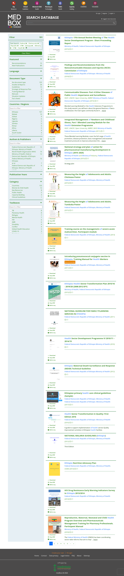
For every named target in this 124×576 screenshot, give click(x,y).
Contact (44, 556)
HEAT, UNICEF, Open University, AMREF (79, 98)
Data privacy (53, 556)
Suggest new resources (108, 19)
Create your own (58, 553)
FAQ (73, 556)
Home (36, 556)
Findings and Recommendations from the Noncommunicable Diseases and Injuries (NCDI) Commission (87, 68)
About (79, 556)
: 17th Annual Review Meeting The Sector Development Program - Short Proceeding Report (89, 40)
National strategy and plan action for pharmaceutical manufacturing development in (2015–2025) (87, 150)
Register (104, 13)
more (104, 111)
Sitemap (87, 556)
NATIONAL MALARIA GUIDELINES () (85, 435)
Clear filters (26, 53)
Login (98, 13)
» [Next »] (73, 543)
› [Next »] (70, 543)
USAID (67, 469)
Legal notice (65, 556)
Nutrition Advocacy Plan (80, 463)
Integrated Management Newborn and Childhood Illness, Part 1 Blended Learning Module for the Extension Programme (90, 122)
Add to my (52, 59)
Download (51, 54)
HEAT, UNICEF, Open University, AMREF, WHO (81, 128)
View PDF (51, 57)
